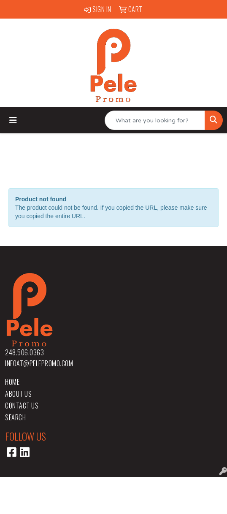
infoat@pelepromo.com (39, 363)
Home (12, 382)
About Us (18, 394)
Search (15, 417)
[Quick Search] (155, 120)
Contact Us (21, 405)
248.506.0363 (24, 352)
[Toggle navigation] (13, 120)
